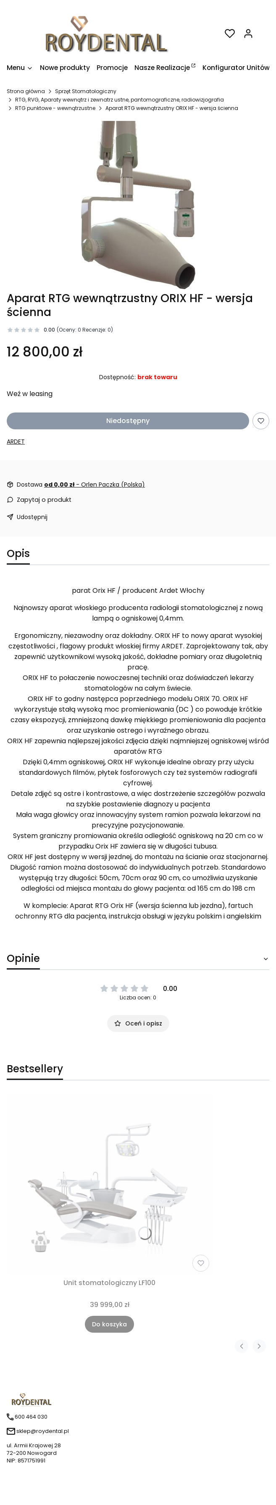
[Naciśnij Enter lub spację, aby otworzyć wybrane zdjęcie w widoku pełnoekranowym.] (138, 205)
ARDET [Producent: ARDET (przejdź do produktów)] (16, 441)
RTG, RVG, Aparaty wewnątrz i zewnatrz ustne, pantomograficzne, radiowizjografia (119, 99)
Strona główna (26, 91)
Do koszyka (109, 1324)
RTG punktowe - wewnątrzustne (55, 108)
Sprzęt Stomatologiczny (85, 91)
